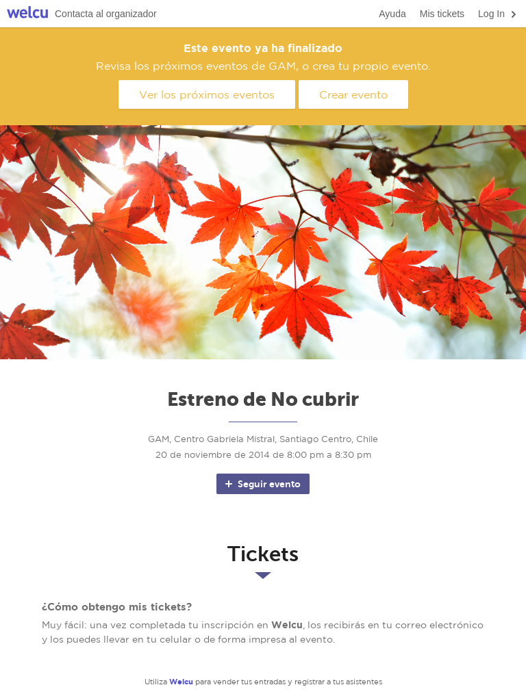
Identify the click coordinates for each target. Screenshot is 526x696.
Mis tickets (442, 13)
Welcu (27, 14)
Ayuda (392, 13)
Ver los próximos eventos (207, 94)
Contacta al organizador (106, 13)
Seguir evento (262, 483)
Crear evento (353, 94)
